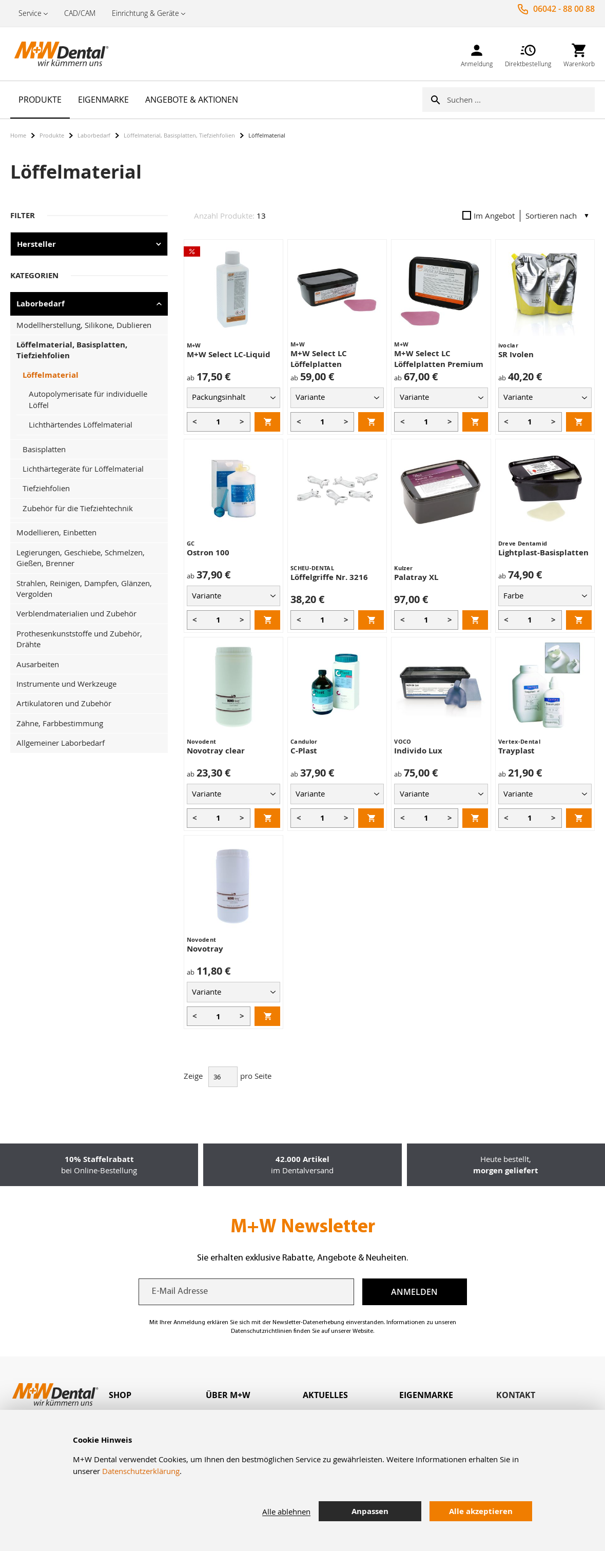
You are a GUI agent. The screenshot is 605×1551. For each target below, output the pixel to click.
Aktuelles (325, 1395)
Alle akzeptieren (481, 1511)
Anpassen (370, 1511)
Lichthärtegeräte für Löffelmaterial (83, 468)
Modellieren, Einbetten (56, 532)
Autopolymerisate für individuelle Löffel (88, 399)
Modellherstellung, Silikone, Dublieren (83, 325)
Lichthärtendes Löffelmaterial (80, 424)
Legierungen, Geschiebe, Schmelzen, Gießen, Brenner (80, 557)
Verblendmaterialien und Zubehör (76, 613)
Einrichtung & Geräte (145, 13)
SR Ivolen (516, 354)
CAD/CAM (79, 13)
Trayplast (516, 750)
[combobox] (521, 99)
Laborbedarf (93, 135)
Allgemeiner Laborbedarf (60, 743)
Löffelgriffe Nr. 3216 (329, 577)
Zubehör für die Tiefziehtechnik (78, 508)
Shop (120, 1395)
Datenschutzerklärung (141, 1471)
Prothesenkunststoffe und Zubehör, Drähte (79, 638)
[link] (477, 53)
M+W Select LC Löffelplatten (318, 359)
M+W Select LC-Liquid (228, 354)
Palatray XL (416, 577)
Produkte (52, 135)
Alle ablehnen (286, 1511)
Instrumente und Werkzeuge (66, 683)
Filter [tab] (22, 215)
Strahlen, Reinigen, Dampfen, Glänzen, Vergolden (84, 588)
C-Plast (303, 750)
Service (30, 13)
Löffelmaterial (51, 375)
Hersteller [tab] (36, 244)
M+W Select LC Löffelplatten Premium (438, 359)
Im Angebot (488, 215)
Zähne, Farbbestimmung (59, 723)
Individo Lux (418, 750)
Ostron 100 (208, 552)
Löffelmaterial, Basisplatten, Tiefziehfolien (179, 135)
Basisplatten (44, 449)
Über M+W (228, 1395)
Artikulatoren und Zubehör (63, 703)
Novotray (205, 948)
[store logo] (61, 54)
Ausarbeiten (37, 664)
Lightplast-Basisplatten (543, 552)
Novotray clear (216, 750)
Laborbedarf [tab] (40, 303)
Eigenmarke (426, 1395)
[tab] (157, 1395)
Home (18, 135)
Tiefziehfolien (46, 488)
